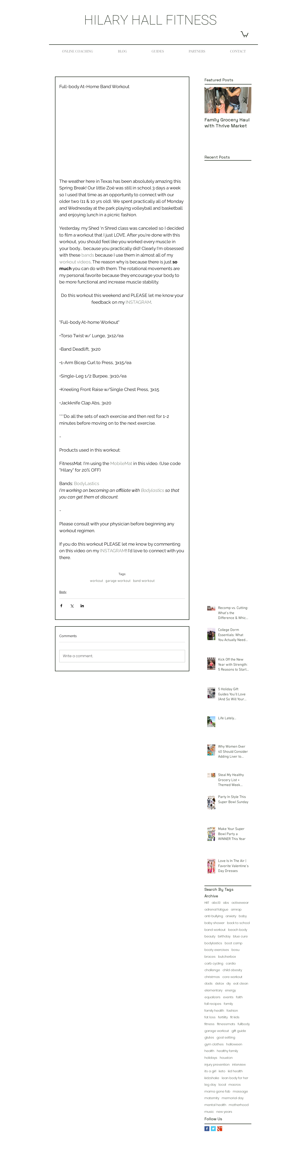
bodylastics (213, 943)
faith (239, 997)
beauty (209, 936)
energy (230, 990)
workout (96, 581)
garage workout (118, 581)
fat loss (210, 1017)
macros (235, 1085)
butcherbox (227, 957)
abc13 (216, 903)
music (209, 1112)
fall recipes (212, 1004)
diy (228, 984)
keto (222, 1071)
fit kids (234, 1017)
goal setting (226, 1038)
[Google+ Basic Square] (219, 1128)
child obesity (232, 970)
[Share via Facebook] (61, 606)
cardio (231, 964)
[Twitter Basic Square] (213, 1128)
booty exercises (216, 950)
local (222, 1085)
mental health (215, 1105)
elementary (213, 990)
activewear (240, 903)
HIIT (206, 903)
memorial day (232, 1098)
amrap (236, 910)
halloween (234, 1044)
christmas (212, 977)
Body (63, 592)
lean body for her (235, 1078)
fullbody (244, 1024)
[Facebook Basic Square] (206, 1128)
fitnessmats (226, 1024)
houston (226, 1058)
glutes (209, 1038)
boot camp (233, 943)
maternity (211, 1098)
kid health (235, 1071)
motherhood (239, 1105)
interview (239, 1065)
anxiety (231, 916)
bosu (235, 950)
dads (208, 984)
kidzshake (211, 1078)
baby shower (214, 923)
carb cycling (213, 964)
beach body (237, 930)
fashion (232, 1011)
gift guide (239, 1031)
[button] (244, 34)
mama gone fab (217, 1092)
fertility (223, 1017)
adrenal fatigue (216, 910)
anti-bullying (213, 916)
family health (214, 1011)
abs (226, 903)
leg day (210, 1085)
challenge (212, 970)
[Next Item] (244, 100)
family (228, 1004)
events (228, 997)
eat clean (240, 984)
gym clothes (214, 1044)
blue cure (240, 936)
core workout (232, 977)
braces (210, 957)
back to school (238, 923)
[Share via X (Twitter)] (72, 606)
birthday (224, 936)
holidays (210, 1058)
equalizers (212, 997)
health (209, 1051)
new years (224, 1112)
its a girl (210, 1071)
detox (219, 984)
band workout (144, 581)
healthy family (227, 1051)
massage (240, 1092)
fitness (209, 1024)
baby (243, 916)
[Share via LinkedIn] (82, 606)
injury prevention (217, 1065)
